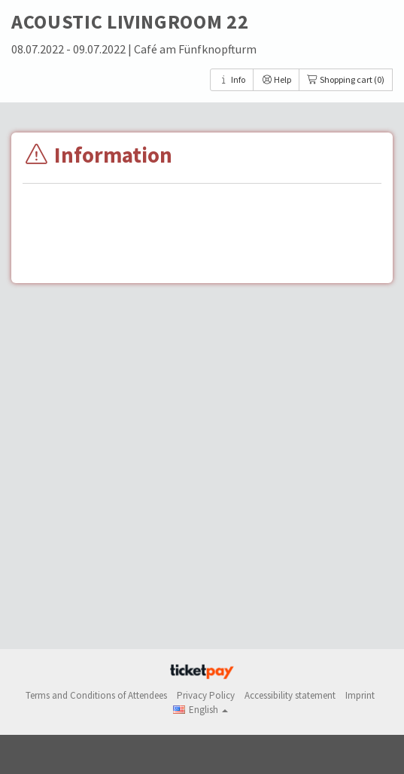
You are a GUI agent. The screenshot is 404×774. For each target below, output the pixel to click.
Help (276, 79)
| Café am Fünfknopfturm (192, 48)
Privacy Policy (206, 695)
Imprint (360, 695)
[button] (200, 709)
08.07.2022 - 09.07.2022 (69, 48)
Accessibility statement (290, 695)
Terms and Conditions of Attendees (96, 695)
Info (231, 79)
